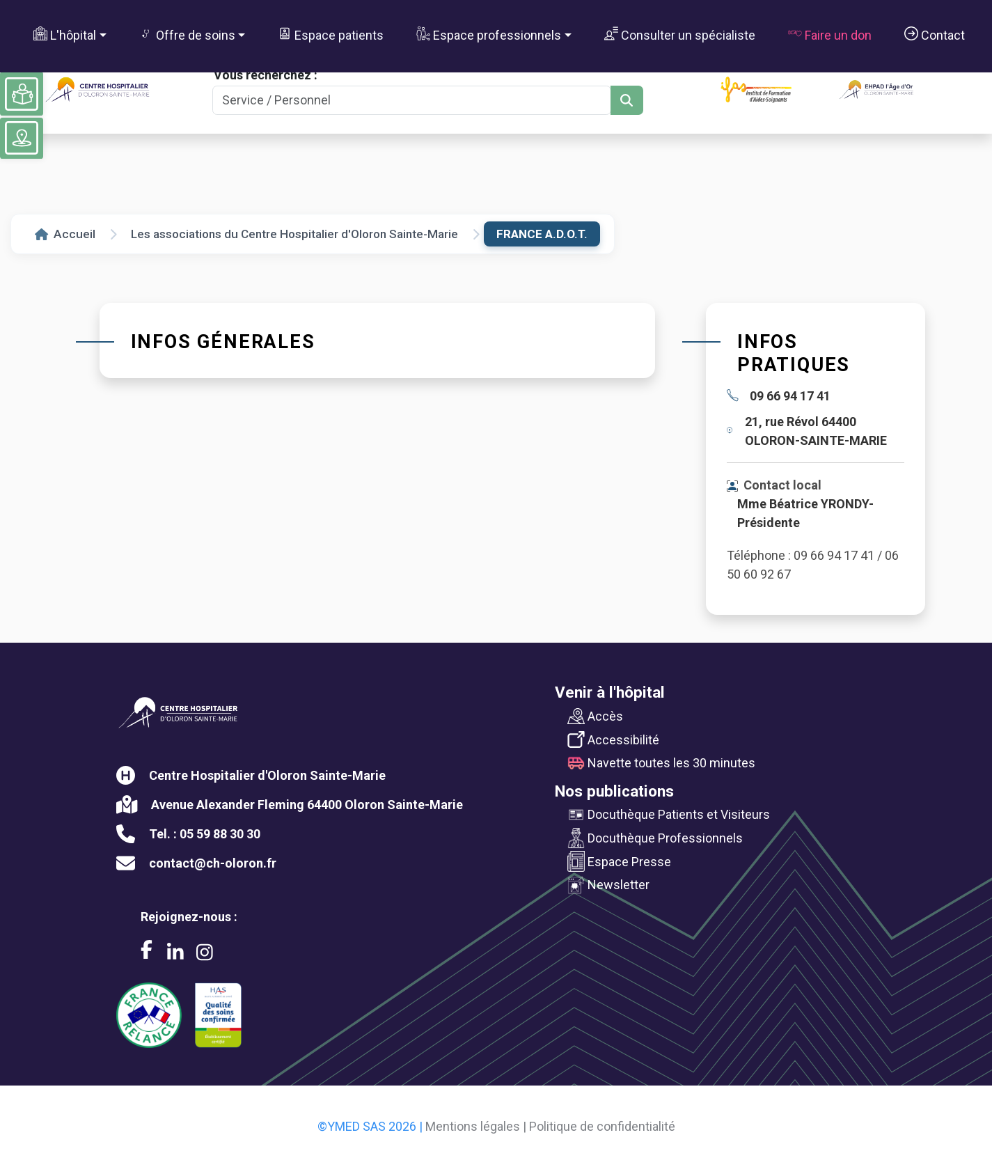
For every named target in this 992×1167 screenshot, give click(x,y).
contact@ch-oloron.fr (212, 863)
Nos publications (614, 791)
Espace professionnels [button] (488, 34)
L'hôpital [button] (64, 34)
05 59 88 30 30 (220, 834)
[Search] (411, 101)
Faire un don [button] (830, 34)
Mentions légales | (475, 1126)
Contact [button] (934, 34)
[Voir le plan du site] (21, 138)
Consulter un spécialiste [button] (679, 34)
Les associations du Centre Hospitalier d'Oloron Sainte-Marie (294, 234)
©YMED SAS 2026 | (370, 1126)
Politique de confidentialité (602, 1126)
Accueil (65, 234)
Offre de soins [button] (187, 34)
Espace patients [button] (331, 34)
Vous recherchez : (265, 75)
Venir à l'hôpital (610, 692)
